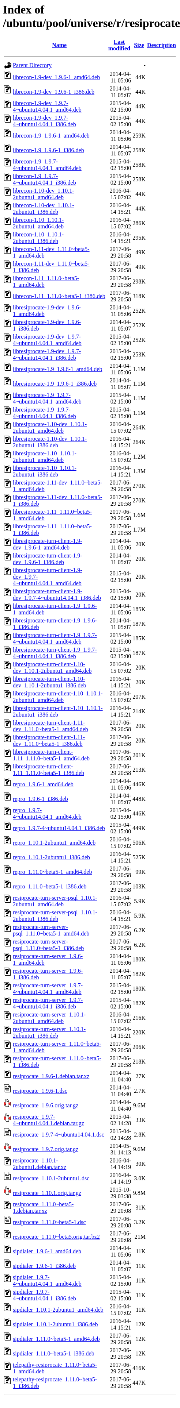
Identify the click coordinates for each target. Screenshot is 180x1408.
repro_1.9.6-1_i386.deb (40, 799)
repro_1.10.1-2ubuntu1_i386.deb (51, 857)
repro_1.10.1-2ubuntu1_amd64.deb (54, 843)
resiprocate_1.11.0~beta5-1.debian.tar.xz (43, 1207)
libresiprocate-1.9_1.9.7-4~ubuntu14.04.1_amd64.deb (47, 398)
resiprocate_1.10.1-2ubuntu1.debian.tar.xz (39, 1163)
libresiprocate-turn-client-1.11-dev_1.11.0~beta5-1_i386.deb (49, 740)
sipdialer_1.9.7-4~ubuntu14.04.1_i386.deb (44, 1295)
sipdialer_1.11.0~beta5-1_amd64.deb (56, 1339)
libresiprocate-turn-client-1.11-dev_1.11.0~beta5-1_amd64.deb (50, 726)
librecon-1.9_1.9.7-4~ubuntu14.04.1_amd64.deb (47, 164)
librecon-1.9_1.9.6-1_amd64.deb (51, 135)
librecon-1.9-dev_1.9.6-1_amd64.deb (56, 77)
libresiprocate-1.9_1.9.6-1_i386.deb (55, 384)
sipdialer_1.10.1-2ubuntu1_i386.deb (55, 1324)
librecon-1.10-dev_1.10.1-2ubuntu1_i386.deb (43, 208)
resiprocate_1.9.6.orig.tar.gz (45, 1105)
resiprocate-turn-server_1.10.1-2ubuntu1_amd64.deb (49, 1017)
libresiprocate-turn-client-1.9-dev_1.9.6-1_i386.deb (47, 558)
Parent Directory (32, 65)
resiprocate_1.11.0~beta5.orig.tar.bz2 (56, 1237)
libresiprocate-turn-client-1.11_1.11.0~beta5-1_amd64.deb (51, 755)
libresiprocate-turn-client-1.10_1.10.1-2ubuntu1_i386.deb (58, 711)
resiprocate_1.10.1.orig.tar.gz (47, 1193)
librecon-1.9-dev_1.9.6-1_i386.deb (53, 92)
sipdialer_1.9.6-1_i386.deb (44, 1266)
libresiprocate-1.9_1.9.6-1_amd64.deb (57, 369)
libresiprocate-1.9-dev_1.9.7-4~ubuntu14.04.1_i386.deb (47, 354)
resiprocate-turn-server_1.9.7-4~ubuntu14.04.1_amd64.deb (48, 988)
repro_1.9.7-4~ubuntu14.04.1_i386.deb (59, 828)
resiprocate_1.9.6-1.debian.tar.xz (51, 1076)
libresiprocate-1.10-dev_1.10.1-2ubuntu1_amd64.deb (50, 427)
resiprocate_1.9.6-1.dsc (40, 1091)
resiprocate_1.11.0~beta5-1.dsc (49, 1222)
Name (59, 45)
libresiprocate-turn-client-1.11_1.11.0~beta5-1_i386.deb (48, 769)
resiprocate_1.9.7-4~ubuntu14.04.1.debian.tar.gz (48, 1120)
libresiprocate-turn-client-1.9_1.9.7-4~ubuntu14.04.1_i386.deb (55, 653)
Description (161, 45)
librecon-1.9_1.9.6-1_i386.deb (48, 150)
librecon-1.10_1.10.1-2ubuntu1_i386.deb (38, 237)
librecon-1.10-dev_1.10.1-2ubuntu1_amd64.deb (43, 194)
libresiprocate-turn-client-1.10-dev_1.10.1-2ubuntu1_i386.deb (49, 682)
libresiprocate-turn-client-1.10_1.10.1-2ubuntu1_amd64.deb (58, 696)
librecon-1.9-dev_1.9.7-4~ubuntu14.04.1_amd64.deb (47, 106)
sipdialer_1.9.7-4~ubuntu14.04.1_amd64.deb (47, 1280)
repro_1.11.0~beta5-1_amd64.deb (52, 872)
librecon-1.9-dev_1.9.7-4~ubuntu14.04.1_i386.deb (44, 121)
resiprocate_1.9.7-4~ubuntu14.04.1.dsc (58, 1134)
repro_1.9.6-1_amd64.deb (43, 784)
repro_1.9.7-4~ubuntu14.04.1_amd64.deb (47, 813)
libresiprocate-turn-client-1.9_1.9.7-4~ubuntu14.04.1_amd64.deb (55, 638)
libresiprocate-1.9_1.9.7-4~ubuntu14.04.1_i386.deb (44, 412)
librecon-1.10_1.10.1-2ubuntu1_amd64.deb (38, 223)
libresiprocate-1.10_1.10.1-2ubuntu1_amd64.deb (44, 456)
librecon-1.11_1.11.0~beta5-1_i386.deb (59, 296)
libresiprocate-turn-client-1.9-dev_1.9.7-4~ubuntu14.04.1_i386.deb (57, 594)
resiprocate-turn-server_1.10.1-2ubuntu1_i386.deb (49, 1032)
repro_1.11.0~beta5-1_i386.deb (49, 886)
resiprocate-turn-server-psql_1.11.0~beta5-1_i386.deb (48, 944)
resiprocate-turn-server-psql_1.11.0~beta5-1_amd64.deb (51, 930)
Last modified (119, 45)
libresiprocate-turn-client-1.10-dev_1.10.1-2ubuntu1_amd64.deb (52, 667)
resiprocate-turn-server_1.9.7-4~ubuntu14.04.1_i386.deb (48, 1003)
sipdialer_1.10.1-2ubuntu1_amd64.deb (58, 1310)
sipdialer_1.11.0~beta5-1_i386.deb (53, 1353)
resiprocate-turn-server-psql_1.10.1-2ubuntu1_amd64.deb (55, 901)
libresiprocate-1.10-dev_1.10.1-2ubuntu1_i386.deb (50, 442)
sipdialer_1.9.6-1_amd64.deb (47, 1251)
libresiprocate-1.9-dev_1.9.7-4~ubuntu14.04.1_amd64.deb (47, 339)
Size (139, 45)
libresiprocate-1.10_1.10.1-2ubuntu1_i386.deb (44, 471)
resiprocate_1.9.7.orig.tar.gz (45, 1149)
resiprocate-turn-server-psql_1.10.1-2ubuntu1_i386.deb (55, 915)
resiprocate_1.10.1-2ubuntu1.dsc (51, 1178)
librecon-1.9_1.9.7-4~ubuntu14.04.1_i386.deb (44, 179)
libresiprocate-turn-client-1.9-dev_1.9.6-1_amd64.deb (47, 544)
